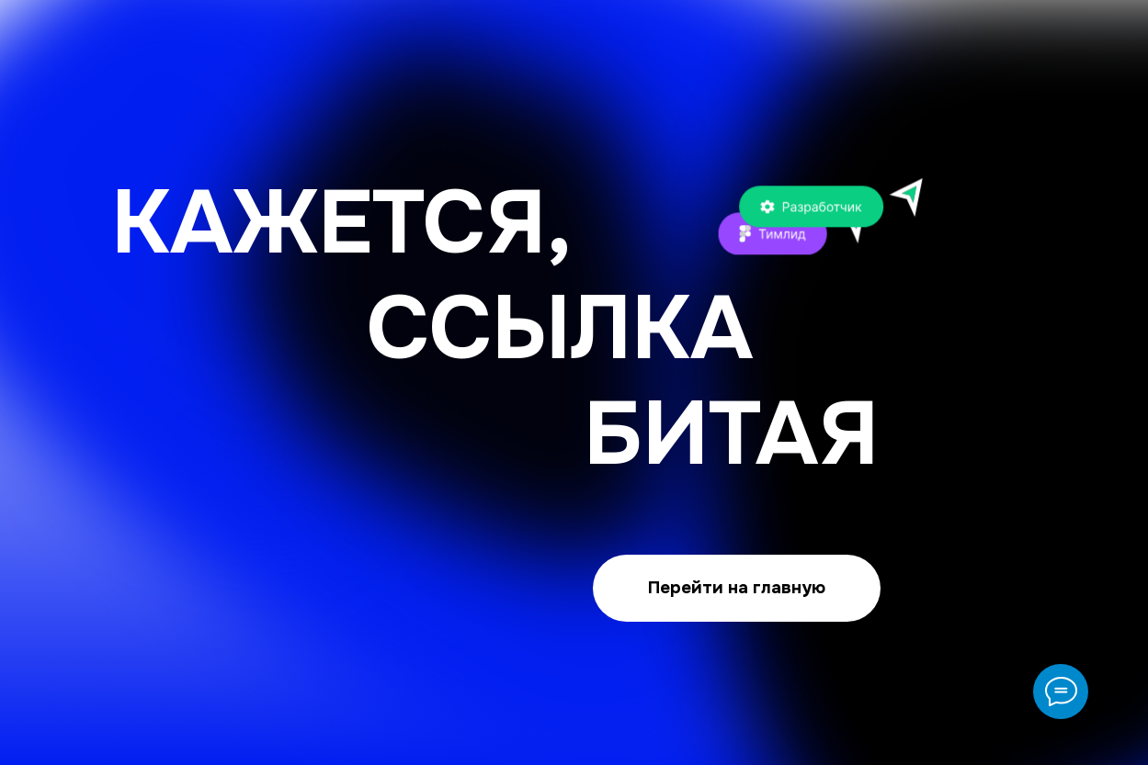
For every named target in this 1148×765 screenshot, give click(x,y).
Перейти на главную (736, 588)
